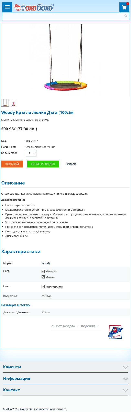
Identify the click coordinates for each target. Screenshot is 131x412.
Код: (4, 140)
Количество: (9, 153)
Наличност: (8, 147)
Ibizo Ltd (61, 409)
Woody (46, 263)
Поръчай (12, 164)
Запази (71, 164)
